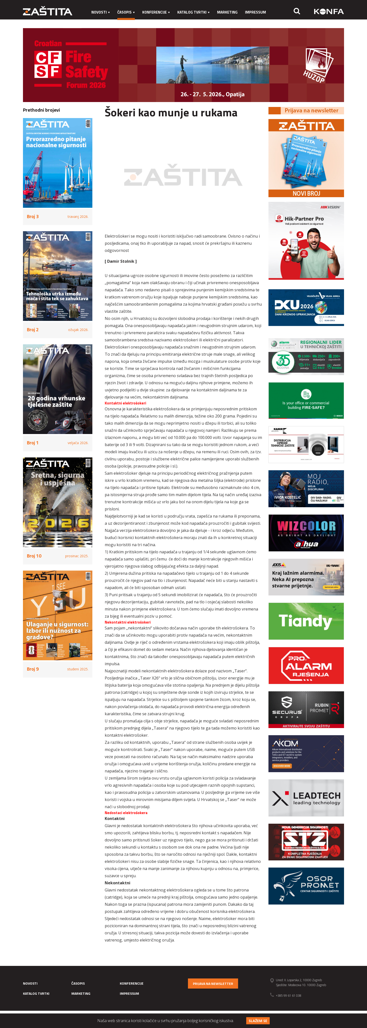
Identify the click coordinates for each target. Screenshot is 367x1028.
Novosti (100, 12)
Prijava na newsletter (213, 983)
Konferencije (156, 12)
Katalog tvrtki (193, 12)
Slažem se (258, 1020)
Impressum (255, 12)
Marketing (227, 12)
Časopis (126, 12)
